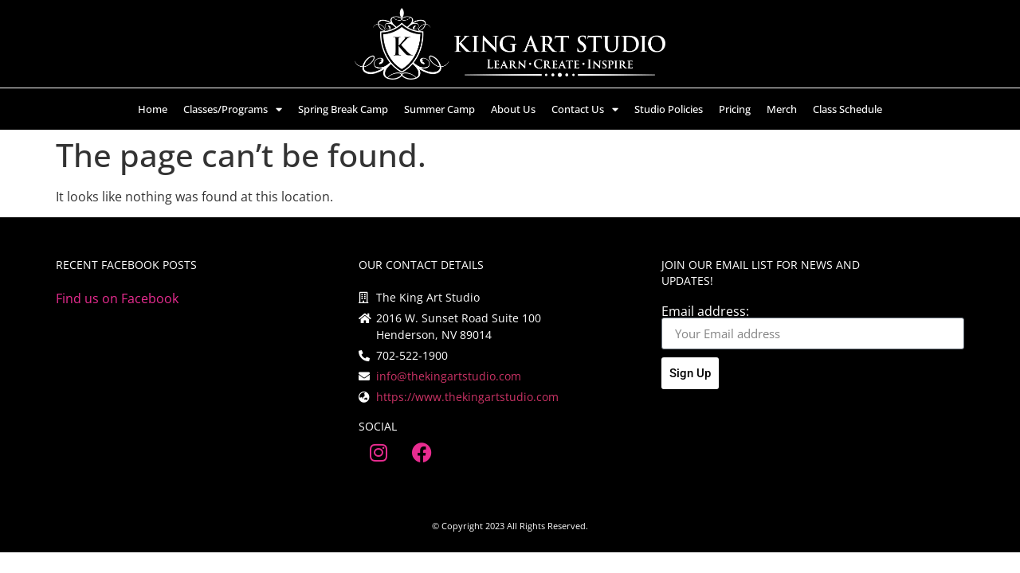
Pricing (735, 109)
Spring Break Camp (343, 109)
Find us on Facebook (117, 298)
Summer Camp (439, 109)
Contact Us (584, 109)
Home (152, 109)
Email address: (705, 311)
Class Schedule (847, 109)
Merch (782, 109)
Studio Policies (668, 109)
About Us (513, 109)
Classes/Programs (232, 109)
